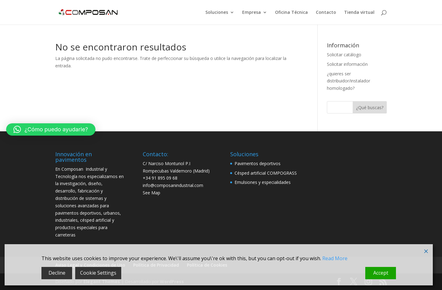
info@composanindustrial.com (173, 185)
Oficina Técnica (291, 12)
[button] (50, 129)
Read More (334, 258)
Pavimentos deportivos (258, 163)
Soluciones (216, 12)
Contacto (326, 12)
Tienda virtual (359, 12)
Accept (380, 272)
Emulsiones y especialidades (263, 182)
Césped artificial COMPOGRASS (266, 173)
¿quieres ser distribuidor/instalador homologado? (348, 81)
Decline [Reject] (56, 272)
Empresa (251, 12)
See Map (151, 193)
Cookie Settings (98, 272)
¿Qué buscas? (369, 107)
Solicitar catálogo (344, 55)
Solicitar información (347, 64)
